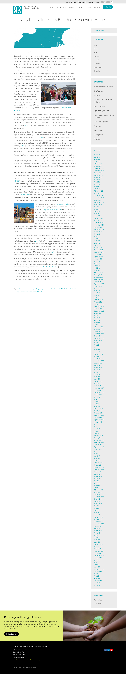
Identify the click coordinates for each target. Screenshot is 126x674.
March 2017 (97, 406)
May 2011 (97, 565)
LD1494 (40, 137)
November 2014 (99, 469)
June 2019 (97, 345)
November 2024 (99, 198)
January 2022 (98, 275)
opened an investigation (52, 210)
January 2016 (98, 438)
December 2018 (99, 358)
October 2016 (98, 417)
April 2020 (97, 322)
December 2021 (99, 277)
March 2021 (97, 297)
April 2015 (97, 458)
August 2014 (98, 476)
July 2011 (97, 560)
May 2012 (97, 537)
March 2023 (97, 243)
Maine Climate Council (54, 289)
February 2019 (98, 354)
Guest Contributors (100, 106)
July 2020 (97, 315)
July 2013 (97, 506)
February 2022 (98, 272)
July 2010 (97, 574)
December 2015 (99, 440)
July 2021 (97, 288)
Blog (64, 7)
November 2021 (99, 279)
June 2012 (97, 535)
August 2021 (98, 286)
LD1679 (30, 108)
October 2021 (98, 281)
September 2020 (99, 311)
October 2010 (98, 571)
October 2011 (98, 553)
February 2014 (98, 490)
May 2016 (97, 429)
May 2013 (97, 510)
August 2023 (98, 232)
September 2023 (99, 229)
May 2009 (97, 583)
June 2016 (97, 426)
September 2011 (99, 555)
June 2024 (97, 209)
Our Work (71, 7)
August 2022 (98, 259)
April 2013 (97, 512)
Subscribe (90, 2)
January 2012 (98, 546)
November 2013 (99, 497)
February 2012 (98, 544)
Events (58, 7)
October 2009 (98, 580)
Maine (45, 289)
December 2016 (99, 413)
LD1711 (69, 258)
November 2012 (99, 524)
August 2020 (98, 313)
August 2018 (98, 368)
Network (79, 7)
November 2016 (99, 415)
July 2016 (97, 424)
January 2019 (98, 356)
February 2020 (98, 327)
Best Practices (98, 91)
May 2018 (97, 374)
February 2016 (98, 435)
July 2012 (97, 533)
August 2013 (98, 503)
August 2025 (98, 177)
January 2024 (98, 220)
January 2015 (98, 465)
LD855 (62, 267)
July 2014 (97, 478)
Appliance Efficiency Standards (103, 87)
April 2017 (97, 404)
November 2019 (99, 334)
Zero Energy (97, 139)
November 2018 (99, 361)
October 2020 (98, 309)
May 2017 (97, 402)
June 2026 (97, 155)
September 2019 (99, 338)
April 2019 (97, 349)
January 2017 (98, 411)
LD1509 (50, 267)
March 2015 (97, 460)
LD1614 (54, 252)
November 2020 (99, 306)
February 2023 (98, 245)
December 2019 (99, 331)
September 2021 (99, 284)
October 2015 (98, 445)
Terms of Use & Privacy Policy (30, 660)
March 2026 (97, 161)
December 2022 (99, 250)
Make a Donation (11, 634)
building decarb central (23, 289)
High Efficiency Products (101, 111)
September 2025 (99, 175)
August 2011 (98, 558)
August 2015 (98, 449)
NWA (44, 292)
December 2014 (99, 467)
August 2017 (98, 395)
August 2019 (98, 340)
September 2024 (99, 202)
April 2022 (97, 268)
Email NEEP (16, 660)
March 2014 (97, 488)
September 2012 (99, 528)
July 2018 (97, 370)
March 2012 (97, 542)
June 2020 (97, 318)
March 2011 (97, 567)
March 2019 (97, 352)
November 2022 (99, 252)
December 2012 (99, 522)
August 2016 (98, 422)
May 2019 (97, 347)
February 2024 (98, 218)
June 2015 (97, 454)
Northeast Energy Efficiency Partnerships (32, 7)
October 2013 (98, 499)
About (52, 7)
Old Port (16, 292)
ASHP (22, 146)
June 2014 (97, 481)
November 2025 (99, 171)
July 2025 (97, 180)
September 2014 (99, 474)
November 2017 (99, 388)
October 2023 (98, 227)
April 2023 (97, 241)
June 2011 (97, 562)
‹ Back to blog (99, 31)
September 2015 (99, 447)
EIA (49, 155)
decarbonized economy (32, 292)
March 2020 (97, 325)
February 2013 (98, 517)
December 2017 (99, 386)
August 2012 (98, 531)
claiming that (25, 195)
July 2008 (97, 585)
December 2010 (99, 569)
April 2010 (97, 578)
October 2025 (98, 173)
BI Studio (33, 667)
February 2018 (98, 381)
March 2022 (97, 270)
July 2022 (97, 261)
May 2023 (97, 238)
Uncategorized (98, 135)
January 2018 (98, 383)
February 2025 (98, 191)
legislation (22, 292)
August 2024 (98, 204)
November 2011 (99, 551)
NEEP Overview (98, 604)
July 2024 (97, 207)
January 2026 (98, 166)
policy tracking (35, 289)
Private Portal (81, 2)
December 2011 (99, 549)
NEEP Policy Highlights (101, 122)
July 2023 (97, 234)
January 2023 (98, 248)
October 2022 (98, 254)
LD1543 (56, 267)
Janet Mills (71, 289)
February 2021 (98, 300)
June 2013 (97, 508)
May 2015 (97, 456)
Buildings (96, 95)
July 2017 (97, 397)
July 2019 (97, 343)
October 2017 (98, 390)
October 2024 (98, 200)
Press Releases (98, 130)
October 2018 (98, 363)
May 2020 (97, 320)
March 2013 (97, 515)
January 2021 (98, 302)
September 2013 (99, 501)
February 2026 (98, 164)
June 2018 (97, 372)
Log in (97, 2)
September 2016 (99, 420)
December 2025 (99, 168)
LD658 (27, 125)
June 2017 (97, 399)
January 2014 (98, 492)
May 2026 (97, 157)
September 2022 (99, 257)
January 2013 (98, 519)
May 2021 (97, 293)
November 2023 (99, 225)
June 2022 (97, 263)
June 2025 (97, 182)
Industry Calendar (70, 2)
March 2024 (97, 216)
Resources (88, 7)
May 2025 (97, 184)
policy (41, 289)
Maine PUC (64, 289)
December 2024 (99, 195)
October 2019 (98, 336)
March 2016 (97, 433)
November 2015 (99, 442)
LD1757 (17, 181)
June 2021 (97, 291)
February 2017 (98, 408)
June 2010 (97, 576)
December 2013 (99, 494)
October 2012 (98, 526)
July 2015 (97, 451)
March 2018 (97, 379)
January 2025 (98, 193)
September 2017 (99, 392)
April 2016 (97, 431)
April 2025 (97, 186)
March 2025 (97, 189)
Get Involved (97, 7)
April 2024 (97, 214)
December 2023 (99, 223)
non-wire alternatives (63, 204)
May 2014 (97, 483)
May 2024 (97, 211)
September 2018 (99, 365)
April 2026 (97, 159)
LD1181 (37, 241)
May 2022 (97, 266)
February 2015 (98, 463)
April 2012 (97, 540)
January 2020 (98, 329)
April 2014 (97, 485)
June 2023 (97, 236)
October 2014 (98, 472)
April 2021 (97, 295)
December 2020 (99, 304)
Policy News (97, 126)
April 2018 (97, 377)
